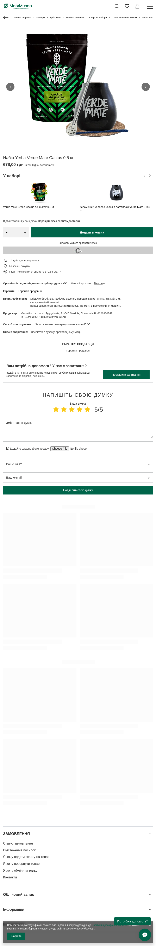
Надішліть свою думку (78, 455)
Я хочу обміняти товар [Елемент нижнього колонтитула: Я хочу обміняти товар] (20, 836)
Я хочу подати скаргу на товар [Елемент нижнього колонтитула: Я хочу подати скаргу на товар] (26, 822)
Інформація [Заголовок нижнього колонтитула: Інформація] (13, 875)
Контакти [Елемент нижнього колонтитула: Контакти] (10, 842)
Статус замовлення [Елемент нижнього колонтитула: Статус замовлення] (18, 808)
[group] (78, 87)
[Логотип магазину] (18, 6)
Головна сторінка (22, 17)
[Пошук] (117, 6)
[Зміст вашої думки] (78, 393)
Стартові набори (98, 17)
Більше (98, 248)
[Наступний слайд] (150, 143)
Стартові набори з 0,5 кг (124, 17)
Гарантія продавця (30, 256)
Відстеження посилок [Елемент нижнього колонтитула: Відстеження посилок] (19, 815)
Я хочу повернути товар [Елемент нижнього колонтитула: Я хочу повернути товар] (21, 829)
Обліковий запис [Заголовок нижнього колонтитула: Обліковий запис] (18, 860)
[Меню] (150, 6)
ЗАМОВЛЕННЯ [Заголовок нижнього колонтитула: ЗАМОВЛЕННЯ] (16, 799)
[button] (10, 69)
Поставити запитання (126, 340)
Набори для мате (75, 17)
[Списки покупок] (127, 6)
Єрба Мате (55, 17)
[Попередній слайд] (144, 143)
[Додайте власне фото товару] (77, 414)
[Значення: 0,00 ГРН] (137, 6)
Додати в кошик (92, 197)
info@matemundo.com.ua (19, 912)
